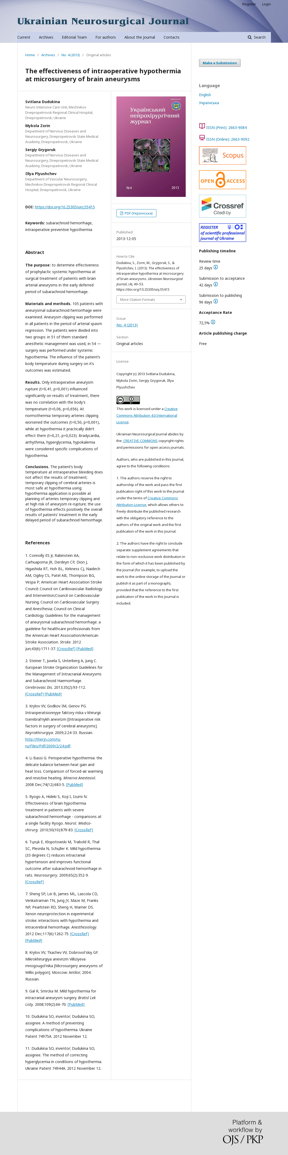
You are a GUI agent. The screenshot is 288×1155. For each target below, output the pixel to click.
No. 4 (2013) (71, 54)
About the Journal (139, 37)
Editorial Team (74, 37)
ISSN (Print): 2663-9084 (226, 127)
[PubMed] (84, 648)
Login (266, 4)
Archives (46, 37)
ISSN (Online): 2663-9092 (227, 139)
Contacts (172, 37)
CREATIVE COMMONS (140, 440)
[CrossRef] (66, 648)
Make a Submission (220, 62)
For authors (105, 37)
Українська (209, 102)
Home (30, 54)
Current (23, 37)
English (205, 94)
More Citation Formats (137, 299)
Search (259, 37)
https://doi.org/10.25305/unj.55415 (65, 206)
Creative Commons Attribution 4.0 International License (147, 415)
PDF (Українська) (138, 213)
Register (249, 4)
